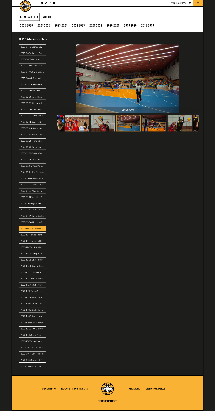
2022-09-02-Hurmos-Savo (33, 367)
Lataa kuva (128, 110)
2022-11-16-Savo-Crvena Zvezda (33, 291)
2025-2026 (27, 26)
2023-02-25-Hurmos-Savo (33, 141)
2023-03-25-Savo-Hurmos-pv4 (33, 97)
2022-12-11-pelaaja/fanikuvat (33, 235)
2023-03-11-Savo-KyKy (31, 122)
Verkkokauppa (181, 3)
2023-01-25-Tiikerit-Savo (32, 185)
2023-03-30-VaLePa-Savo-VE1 (33, 91)
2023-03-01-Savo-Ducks (32, 135)
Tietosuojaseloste (107, 401)
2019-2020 (137, 26)
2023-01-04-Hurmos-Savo (33, 223)
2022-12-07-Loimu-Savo (32, 248)
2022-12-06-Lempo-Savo (32, 254)
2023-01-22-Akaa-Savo (31, 191)
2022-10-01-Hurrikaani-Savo (33, 342)
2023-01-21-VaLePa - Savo (33, 197)
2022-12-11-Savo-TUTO (31, 241)
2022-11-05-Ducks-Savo (32, 310)
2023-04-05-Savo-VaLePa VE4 (33, 72)
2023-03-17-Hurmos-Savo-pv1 (33, 116)
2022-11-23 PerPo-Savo (32, 279)
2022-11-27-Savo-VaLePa (32, 273)
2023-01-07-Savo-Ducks (32, 216)
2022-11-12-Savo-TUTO (31, 298)
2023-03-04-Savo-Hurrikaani (33, 129)
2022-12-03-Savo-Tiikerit (32, 260)
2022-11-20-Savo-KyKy (31, 285)
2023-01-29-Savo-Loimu (32, 179)
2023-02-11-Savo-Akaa (31, 160)
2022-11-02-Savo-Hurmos (33, 317)
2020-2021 (119, 26)
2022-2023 (82, 26)
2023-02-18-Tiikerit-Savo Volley (33, 154)
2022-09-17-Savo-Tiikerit (32, 354)
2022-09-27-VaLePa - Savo (33, 348)
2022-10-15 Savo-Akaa (31, 335)
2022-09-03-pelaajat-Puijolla (33, 360)
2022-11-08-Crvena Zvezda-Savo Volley (33, 304)
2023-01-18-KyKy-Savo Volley (33, 204)
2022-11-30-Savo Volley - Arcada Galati (33, 266)
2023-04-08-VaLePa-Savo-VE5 (33, 66)
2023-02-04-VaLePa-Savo (33, 166)
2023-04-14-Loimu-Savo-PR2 (33, 53)
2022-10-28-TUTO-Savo (32, 329)
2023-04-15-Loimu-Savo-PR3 (33, 47)
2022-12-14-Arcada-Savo (32, 229)
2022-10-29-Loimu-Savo (32, 323)
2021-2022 (101, 26)
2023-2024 (64, 26)
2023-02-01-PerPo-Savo (32, 172)
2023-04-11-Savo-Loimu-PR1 (33, 60)
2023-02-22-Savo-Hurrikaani (33, 147)
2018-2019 (156, 26)
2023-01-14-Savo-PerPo (32, 210)
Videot (48, 17)
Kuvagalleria (29, 17)
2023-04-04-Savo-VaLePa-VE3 (33, 78)
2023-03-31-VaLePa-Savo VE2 (33, 85)
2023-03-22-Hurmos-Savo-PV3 (33, 103)
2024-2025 (45, 26)
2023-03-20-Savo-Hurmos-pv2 (33, 110)
